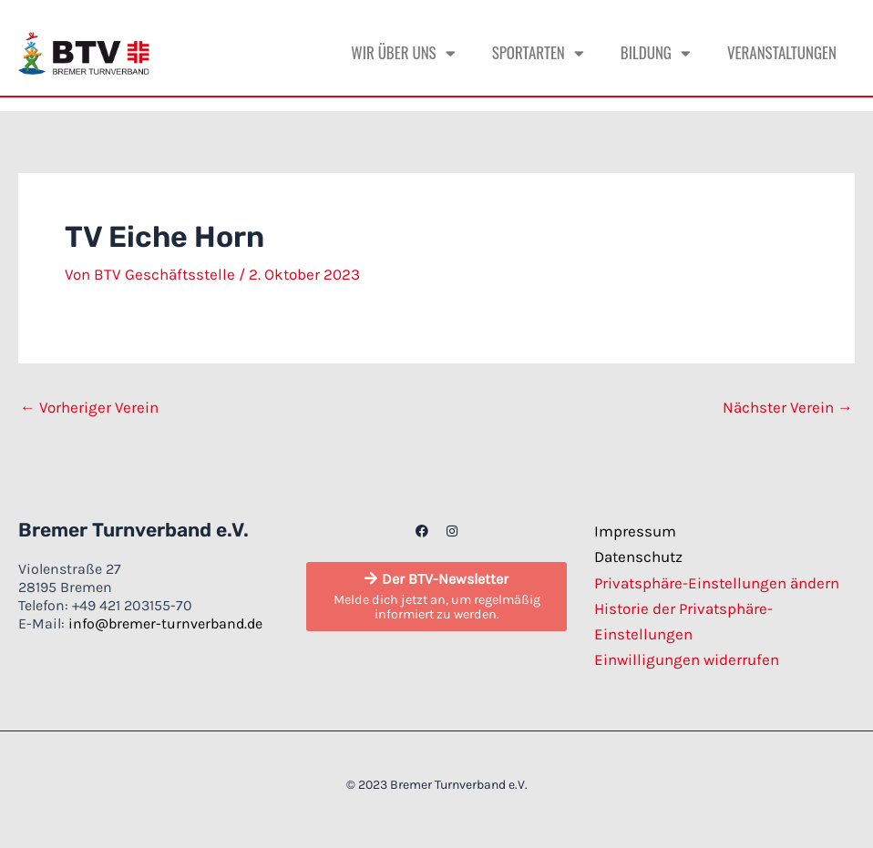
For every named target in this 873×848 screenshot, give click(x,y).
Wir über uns (403, 53)
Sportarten (538, 53)
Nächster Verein (788, 407)
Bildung (656, 53)
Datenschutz (638, 556)
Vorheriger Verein (89, 407)
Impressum (635, 531)
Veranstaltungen (782, 52)
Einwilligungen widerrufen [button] (686, 659)
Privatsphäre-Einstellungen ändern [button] (716, 583)
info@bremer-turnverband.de (165, 623)
